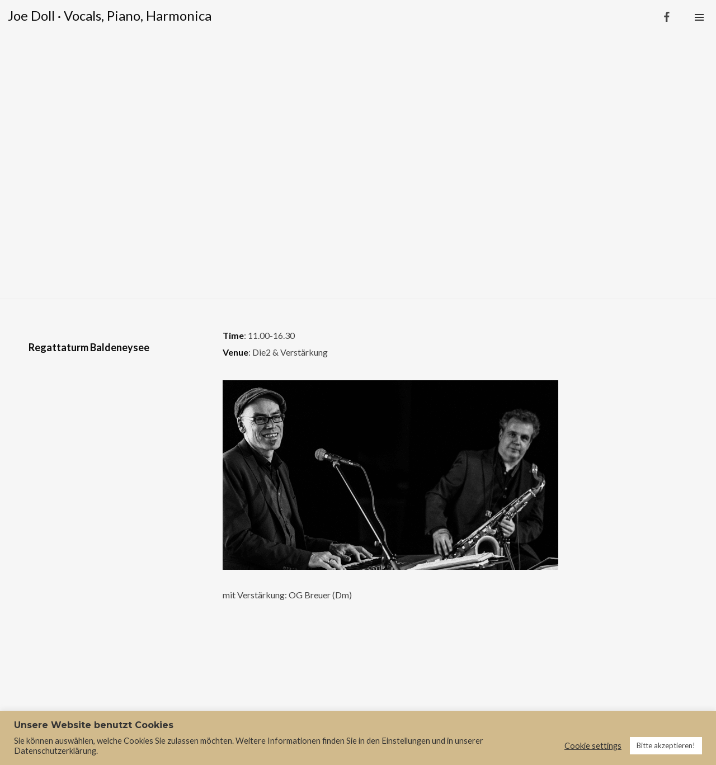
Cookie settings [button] (592, 745)
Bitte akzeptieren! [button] (666, 745)
